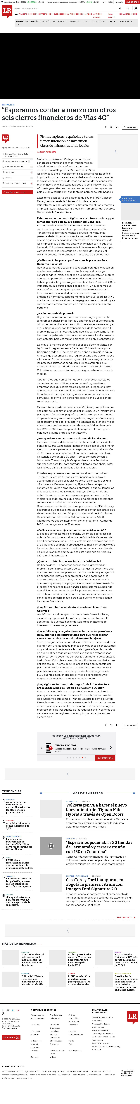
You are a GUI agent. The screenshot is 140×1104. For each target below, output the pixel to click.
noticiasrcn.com (94, 1075)
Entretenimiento (13, 837)
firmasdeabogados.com (77, 1071)
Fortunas (112, 21)
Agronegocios (37, 1015)
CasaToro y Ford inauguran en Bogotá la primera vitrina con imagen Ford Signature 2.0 (94, 884)
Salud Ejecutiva (75, 1050)
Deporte (25, 974)
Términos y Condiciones (102, 1033)
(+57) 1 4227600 (9, 1028)
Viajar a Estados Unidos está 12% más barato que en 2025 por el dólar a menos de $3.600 (126, 960)
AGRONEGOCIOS (76, 14)
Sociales (34, 1057)
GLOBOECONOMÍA (61, 14)
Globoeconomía (76, 1034)
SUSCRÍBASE (132, 2)
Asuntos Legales (38, 1018)
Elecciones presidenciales (94, 21)
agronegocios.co (32, 1071)
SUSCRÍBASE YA (105, 758)
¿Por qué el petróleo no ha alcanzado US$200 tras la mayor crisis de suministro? (18, 901)
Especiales (54, 1031)
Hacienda (25, 952)
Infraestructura (56, 1041)
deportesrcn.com (24, 1078)
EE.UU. (8, 858)
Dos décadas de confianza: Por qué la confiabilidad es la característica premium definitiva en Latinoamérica (126, 983)
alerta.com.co (8, 1078)
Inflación (46, 21)
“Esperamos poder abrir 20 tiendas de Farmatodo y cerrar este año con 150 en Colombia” (99, 847)
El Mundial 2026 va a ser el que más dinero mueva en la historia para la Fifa (32, 980)
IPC (54, 21)
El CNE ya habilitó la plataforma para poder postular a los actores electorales (79, 980)
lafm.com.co (109, 1075)
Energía (9, 895)
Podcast (34, 1050)
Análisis (72, 1015)
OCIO (51, 14)
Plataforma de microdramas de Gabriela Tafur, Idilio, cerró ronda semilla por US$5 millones (19, 844)
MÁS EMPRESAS (124, 918)
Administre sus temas (13, 192)
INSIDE (134, 14)
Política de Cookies (100, 1043)
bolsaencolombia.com (101, 1071)
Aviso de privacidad (100, 1030)
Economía (73, 1025)
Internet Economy (123, 974)
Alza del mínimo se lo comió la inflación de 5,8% (18, 826)
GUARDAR (130, 127)
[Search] (120, 8)
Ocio (71, 1044)
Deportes (10, 876)
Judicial (71, 974)
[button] (40, 748)
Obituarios (54, 1044)
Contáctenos (98, 1027)
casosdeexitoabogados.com (14, 1075)
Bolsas (118, 952)
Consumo (35, 1025)
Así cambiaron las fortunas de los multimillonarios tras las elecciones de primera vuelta (18, 807)
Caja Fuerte (55, 1018)
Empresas (35, 1031)
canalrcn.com (64, 1075)
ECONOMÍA (32, 14)
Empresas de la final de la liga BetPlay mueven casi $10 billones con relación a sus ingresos (19, 882)
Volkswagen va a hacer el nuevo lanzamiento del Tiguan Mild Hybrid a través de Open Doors (96, 810)
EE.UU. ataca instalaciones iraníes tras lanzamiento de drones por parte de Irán (19, 864)
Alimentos (62, 21)
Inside (71, 1041)
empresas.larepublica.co (53, 1071)
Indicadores (36, 1041)
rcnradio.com (79, 1075)
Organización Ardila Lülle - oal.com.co (127, 1073)
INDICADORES (124, 14)
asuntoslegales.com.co (12, 1071)
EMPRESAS (43, 14)
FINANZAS (23, 14)
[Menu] (17, 14)
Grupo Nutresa (125, 21)
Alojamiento (75, 21)
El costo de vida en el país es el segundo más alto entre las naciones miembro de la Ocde (32, 960)
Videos (53, 1057)
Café (19, 25)
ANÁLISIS (88, 14)
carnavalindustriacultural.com (43, 1075)
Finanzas (35, 1034)
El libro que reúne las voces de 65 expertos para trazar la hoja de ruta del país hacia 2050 (79, 960)
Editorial (10, 821)
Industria (10, 800)
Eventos (72, 1031)
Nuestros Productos (101, 1024)
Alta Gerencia (56, 1015)
